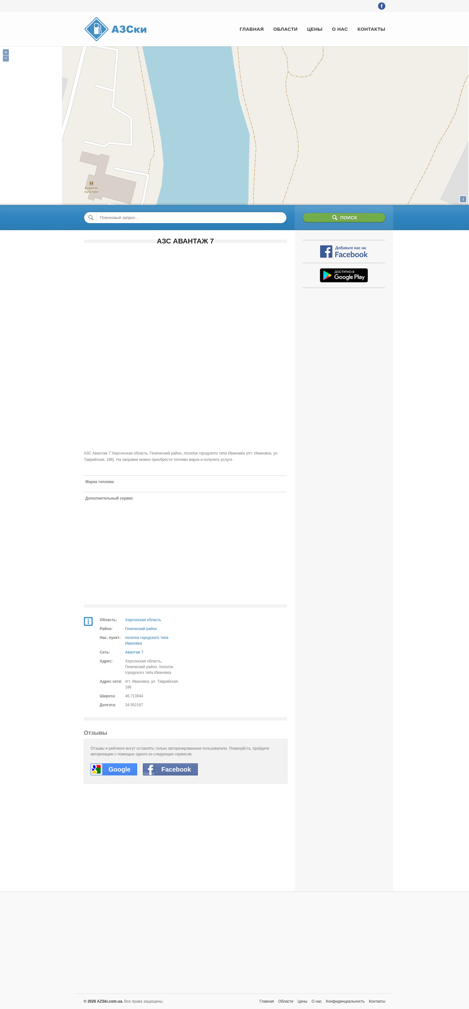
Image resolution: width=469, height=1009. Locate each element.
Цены (314, 29)
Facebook (176, 769)
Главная (252, 29)
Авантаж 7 (134, 652)
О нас (340, 29)
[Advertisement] (185, 296)
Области (285, 29)
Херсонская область (143, 620)
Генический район (141, 629)
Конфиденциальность (345, 1001)
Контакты (371, 29)
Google (120, 769)
